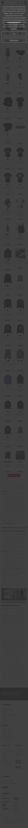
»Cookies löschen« (18, 24)
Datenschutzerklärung (13, 22)
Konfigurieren (14, 40)
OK (14, 34)
